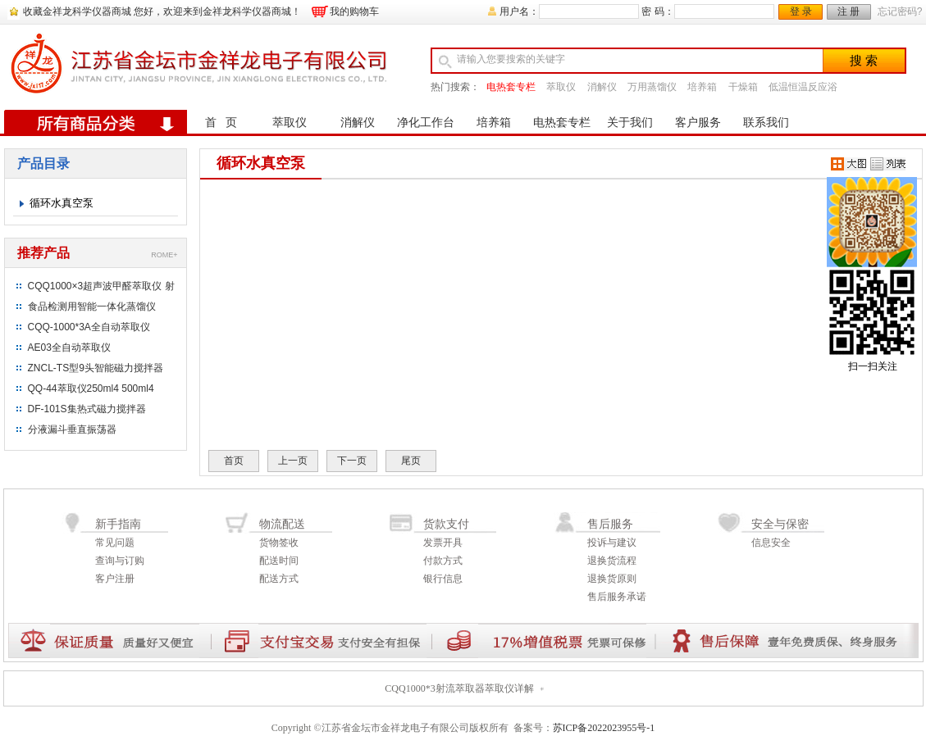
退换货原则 (611, 578)
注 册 (848, 11)
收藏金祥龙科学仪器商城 (77, 11)
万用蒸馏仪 (652, 87)
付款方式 (443, 560)
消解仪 (602, 87)
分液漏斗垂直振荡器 (72, 429)
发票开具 (443, 542)
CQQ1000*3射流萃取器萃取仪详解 (459, 688)
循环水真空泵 (62, 203)
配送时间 (279, 560)
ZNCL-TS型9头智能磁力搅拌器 (95, 368)
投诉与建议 (611, 542)
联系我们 (766, 122)
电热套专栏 (511, 87)
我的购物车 (354, 11)
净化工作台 (425, 122)
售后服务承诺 (616, 596)
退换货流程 (611, 560)
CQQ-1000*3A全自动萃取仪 (89, 327)
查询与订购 (119, 560)
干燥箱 (743, 87)
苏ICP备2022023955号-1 (604, 728)
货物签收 (279, 542)
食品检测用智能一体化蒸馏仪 (92, 306)
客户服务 (698, 122)
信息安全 (771, 542)
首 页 (221, 122)
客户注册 (115, 578)
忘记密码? (900, 11)
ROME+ (164, 255)
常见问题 (115, 542)
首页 (234, 460)
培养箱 (702, 87)
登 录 (801, 11)
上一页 (293, 460)
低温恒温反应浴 (803, 87)
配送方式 (279, 578)
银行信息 (443, 578)
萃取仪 (561, 87)
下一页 (352, 460)
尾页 (411, 460)
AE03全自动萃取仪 (69, 347)
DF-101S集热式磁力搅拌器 (87, 409)
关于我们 (630, 122)
